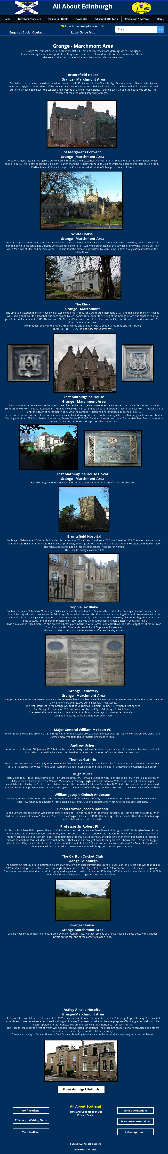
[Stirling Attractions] (135, 1110)
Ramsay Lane (122, 766)
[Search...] (133, 29)
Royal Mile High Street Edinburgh (61, 777)
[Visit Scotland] (31, 1132)
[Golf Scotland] (31, 1110)
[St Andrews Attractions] (135, 1121)
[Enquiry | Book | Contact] (26, 32)
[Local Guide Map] (83, 32)
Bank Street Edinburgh (107, 830)
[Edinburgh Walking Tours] (31, 1120)
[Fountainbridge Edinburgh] (81, 1089)
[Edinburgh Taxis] (135, 1132)
